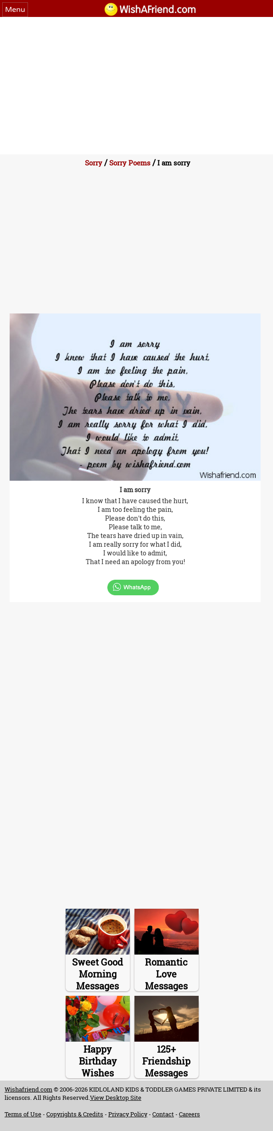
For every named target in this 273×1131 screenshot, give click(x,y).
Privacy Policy (127, 1114)
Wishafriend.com (28, 1089)
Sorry (93, 162)
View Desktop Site (115, 1097)
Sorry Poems (129, 162)
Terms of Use (23, 1114)
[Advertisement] (136, 86)
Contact (163, 1114)
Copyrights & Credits (74, 1114)
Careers (189, 1114)
